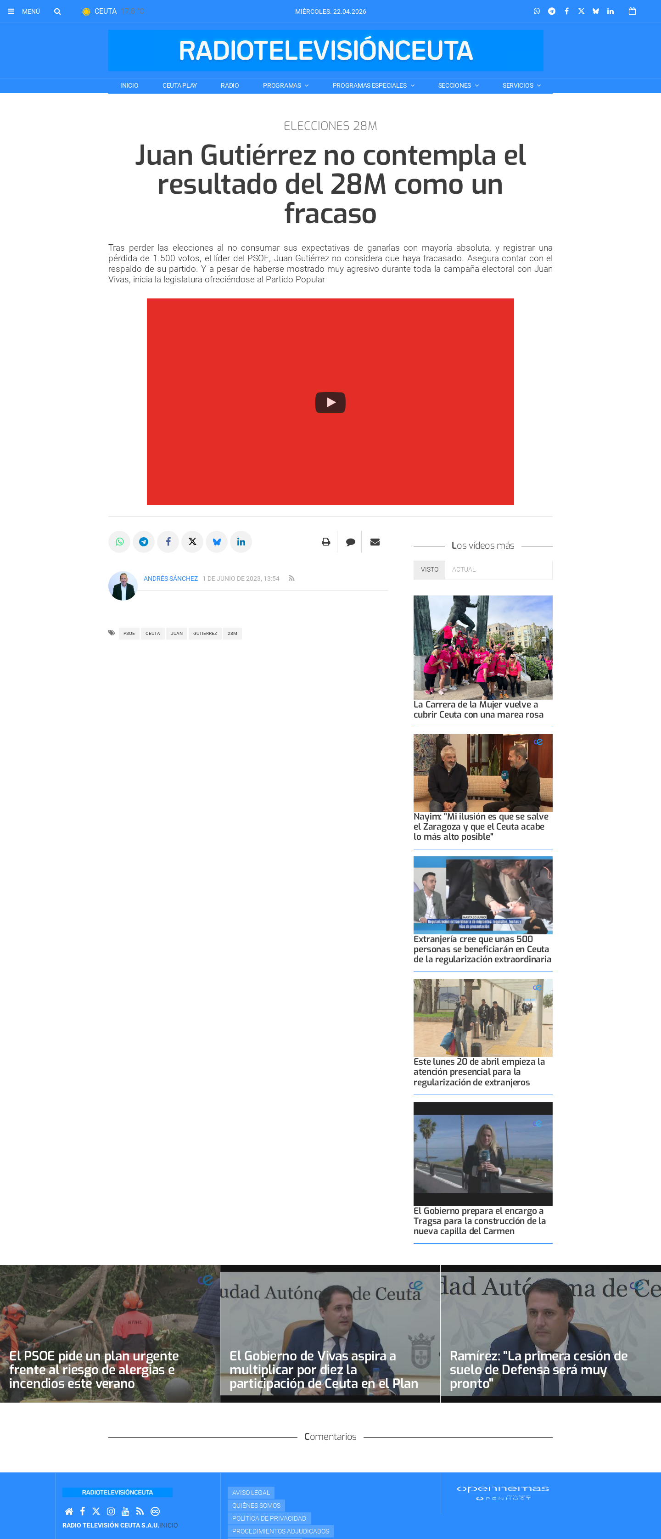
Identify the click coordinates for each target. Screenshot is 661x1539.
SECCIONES (455, 85)
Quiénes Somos (256, 1505)
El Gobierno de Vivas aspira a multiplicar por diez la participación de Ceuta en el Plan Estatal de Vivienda (324, 1377)
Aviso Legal (251, 1492)
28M (232, 633)
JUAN (177, 633)
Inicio (129, 85)
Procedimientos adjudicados (280, 1531)
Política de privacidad (269, 1518)
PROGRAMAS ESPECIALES (370, 85)
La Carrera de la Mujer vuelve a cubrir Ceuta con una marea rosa (478, 709)
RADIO (230, 85)
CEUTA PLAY (179, 85)
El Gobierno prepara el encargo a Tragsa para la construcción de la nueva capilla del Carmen (480, 1221)
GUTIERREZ (205, 633)
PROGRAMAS (282, 85)
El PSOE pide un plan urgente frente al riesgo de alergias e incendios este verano (94, 1370)
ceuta (153, 633)
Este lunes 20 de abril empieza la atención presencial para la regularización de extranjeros (479, 1072)
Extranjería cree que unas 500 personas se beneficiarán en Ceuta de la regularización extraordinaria (482, 949)
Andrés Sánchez (171, 578)
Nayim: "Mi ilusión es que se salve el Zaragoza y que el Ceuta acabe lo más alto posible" (481, 827)
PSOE (129, 633)
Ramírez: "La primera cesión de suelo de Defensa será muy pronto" (539, 1370)
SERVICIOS (518, 85)
